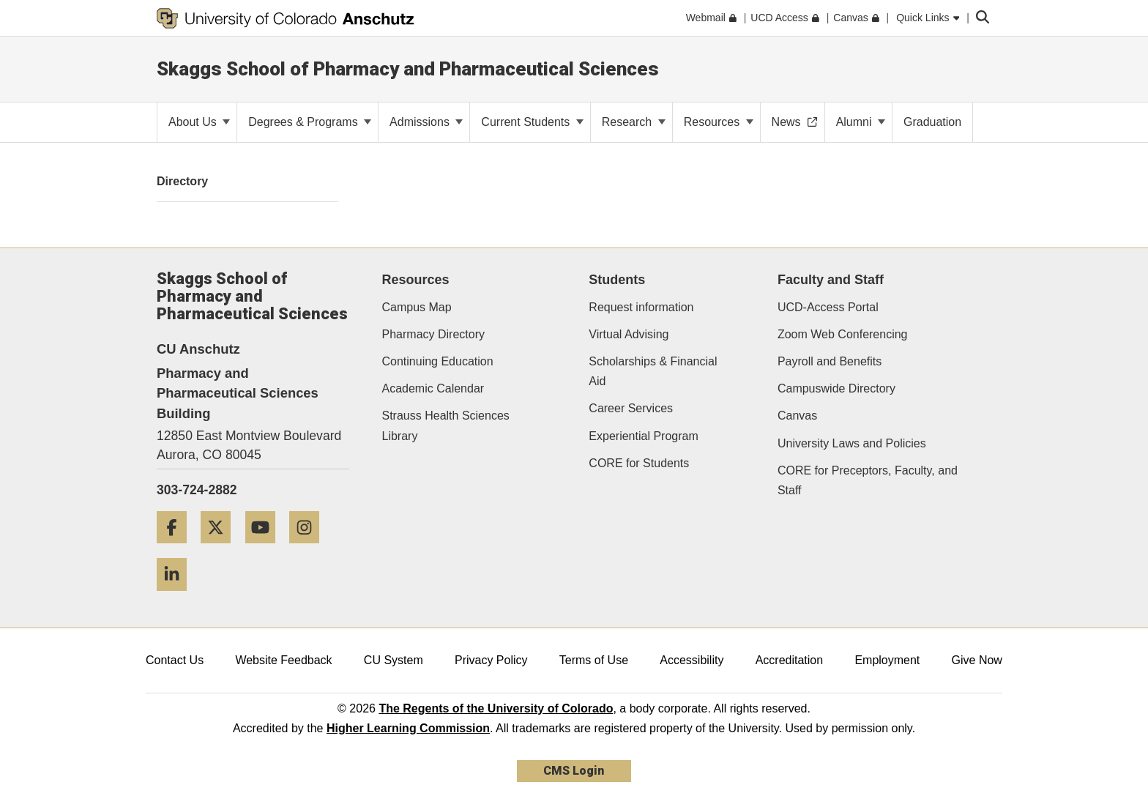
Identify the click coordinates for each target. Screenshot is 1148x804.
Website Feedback (283, 660)
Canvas (797, 415)
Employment (887, 660)
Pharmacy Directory (433, 334)
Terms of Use (593, 660)
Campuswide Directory (836, 388)
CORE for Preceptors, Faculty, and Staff (868, 480)
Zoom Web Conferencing (843, 334)
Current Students (532, 122)
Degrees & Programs (309, 122)
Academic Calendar (433, 388)
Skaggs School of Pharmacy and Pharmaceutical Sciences (408, 69)
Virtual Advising (628, 334)
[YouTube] (265, 549)
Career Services (631, 408)
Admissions (426, 122)
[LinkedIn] (177, 596)
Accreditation (790, 660)
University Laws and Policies (852, 443)
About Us (199, 122)
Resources (718, 122)
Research (634, 122)
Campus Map (417, 307)
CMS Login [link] (573, 771)
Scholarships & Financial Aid (653, 371)
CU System (393, 660)
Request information (641, 307)
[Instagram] (309, 549)
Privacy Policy (491, 660)
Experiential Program (643, 436)
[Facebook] (177, 549)
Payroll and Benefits (829, 361)
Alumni (860, 122)
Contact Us (175, 660)
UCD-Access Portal (828, 307)
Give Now (977, 660)
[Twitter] (221, 549)
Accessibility (691, 660)
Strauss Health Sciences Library (446, 425)
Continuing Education (437, 361)
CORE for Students (639, 463)
